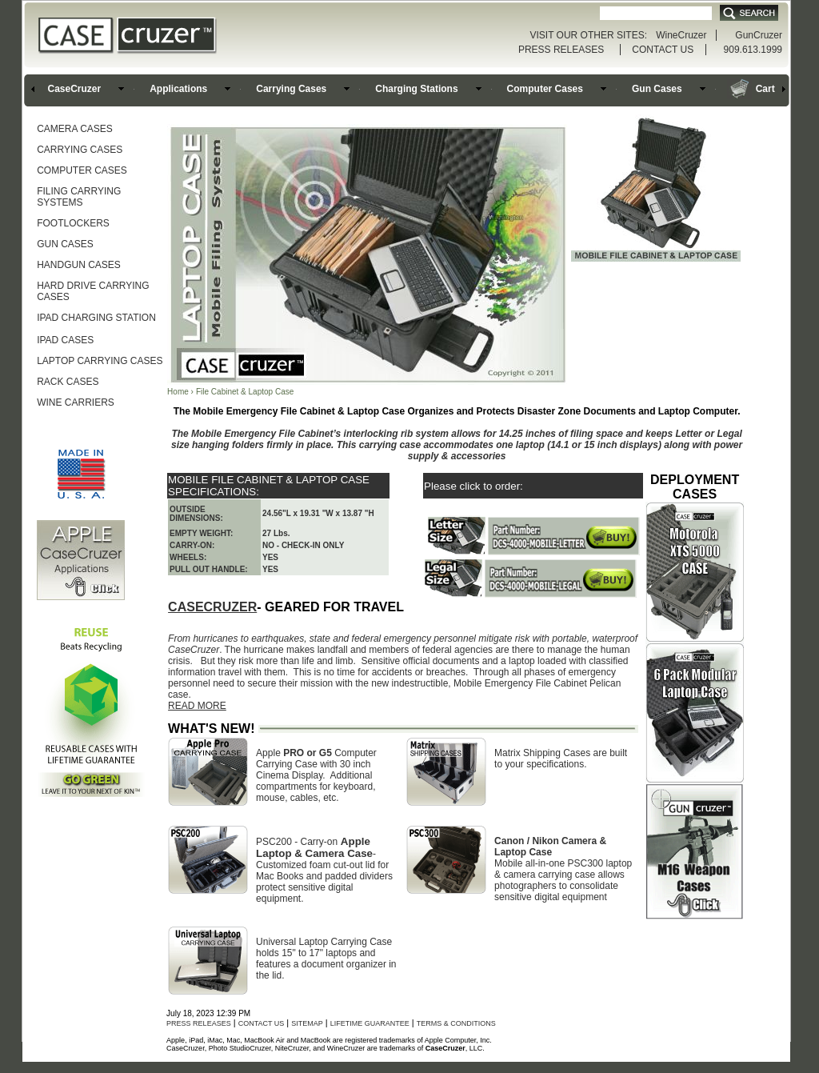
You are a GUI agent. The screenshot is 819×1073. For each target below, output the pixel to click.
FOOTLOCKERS (73, 223)
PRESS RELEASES (561, 49)
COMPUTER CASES (82, 170)
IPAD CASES (65, 340)
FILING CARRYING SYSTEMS (79, 197)
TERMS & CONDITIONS (456, 1023)
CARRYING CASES (79, 149)
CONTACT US (662, 49)
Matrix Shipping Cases (542, 753)
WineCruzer (681, 35)
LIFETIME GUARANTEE (370, 1023)
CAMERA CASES (75, 128)
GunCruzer (758, 35)
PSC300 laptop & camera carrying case (563, 869)
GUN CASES (65, 244)
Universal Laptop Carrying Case (324, 941)
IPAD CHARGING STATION (96, 317)
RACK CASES (67, 381)
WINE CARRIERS (75, 402)
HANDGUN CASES (79, 264)
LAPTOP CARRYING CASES (99, 360)
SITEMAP (307, 1023)
